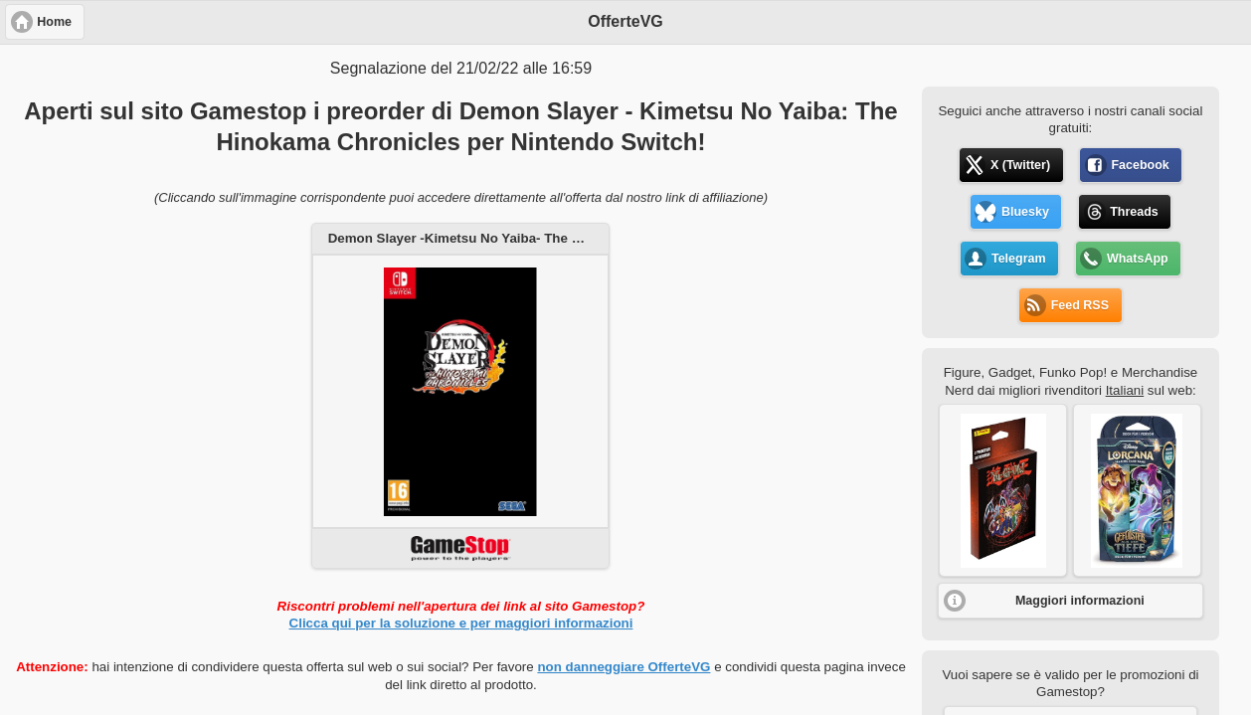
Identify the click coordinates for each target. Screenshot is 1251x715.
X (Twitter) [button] (1020, 165)
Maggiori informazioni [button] (1080, 601)
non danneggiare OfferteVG (623, 666)
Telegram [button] (1018, 259)
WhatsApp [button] (1137, 259)
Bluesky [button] (1025, 212)
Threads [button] (1134, 212)
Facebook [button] (1139, 165)
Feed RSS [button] (1080, 305)
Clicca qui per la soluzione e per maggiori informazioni (461, 623)
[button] (1003, 490)
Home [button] (54, 22)
